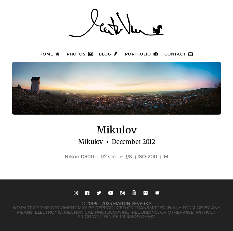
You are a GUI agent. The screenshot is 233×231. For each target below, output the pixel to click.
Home (50, 54)
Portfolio (142, 54)
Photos (80, 54)
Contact (179, 54)
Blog (109, 54)
